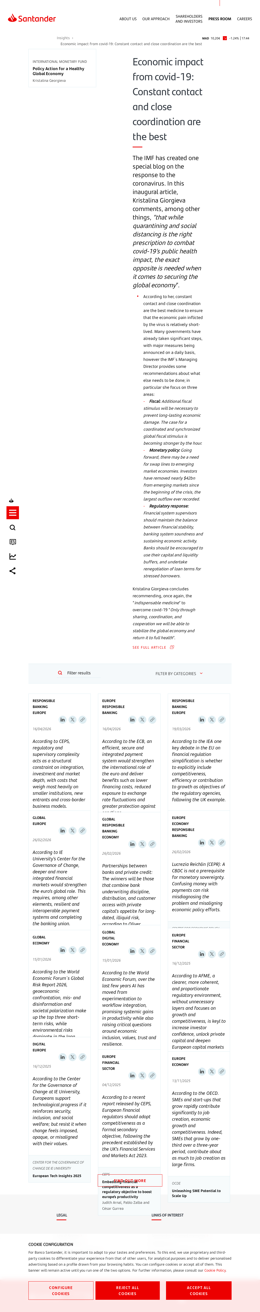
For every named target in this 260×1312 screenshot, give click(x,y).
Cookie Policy (215, 1270)
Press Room (219, 18)
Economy (110, 837)
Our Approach (156, 18)
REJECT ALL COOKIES (127, 1290)
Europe (39, 712)
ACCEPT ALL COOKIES (199, 1290)
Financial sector (180, 944)
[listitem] (14, 634)
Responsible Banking (44, 703)
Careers (244, 18)
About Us (128, 18)
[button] (14, 634)
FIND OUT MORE (130, 1180)
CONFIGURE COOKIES (61, 1290)
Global (39, 817)
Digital (108, 938)
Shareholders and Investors (188, 19)
